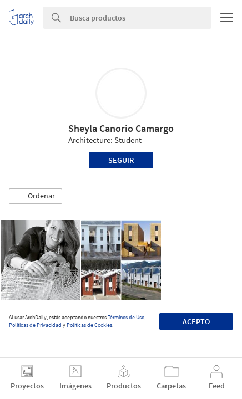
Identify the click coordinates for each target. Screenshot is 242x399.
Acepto (196, 321)
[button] (35, 196)
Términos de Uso (126, 317)
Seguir (121, 160)
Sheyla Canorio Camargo (121, 128)
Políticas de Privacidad (35, 325)
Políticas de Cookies (89, 325)
